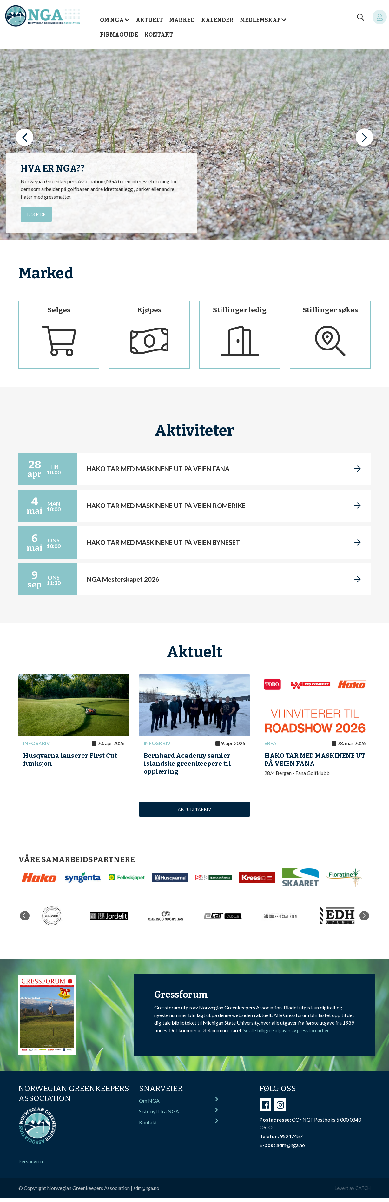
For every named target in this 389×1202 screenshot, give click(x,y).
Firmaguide (119, 34)
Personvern (30, 1165)
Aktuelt (149, 20)
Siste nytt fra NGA (178, 1116)
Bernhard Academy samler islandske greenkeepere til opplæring (191, 766)
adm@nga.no (147, 1192)
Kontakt (158, 34)
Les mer (37, 214)
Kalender (217, 20)
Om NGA (112, 20)
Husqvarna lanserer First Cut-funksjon (67, 761)
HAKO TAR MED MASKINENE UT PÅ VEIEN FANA (313, 761)
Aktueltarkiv (194, 813)
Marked (182, 20)
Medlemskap (260, 20)
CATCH (362, 1192)
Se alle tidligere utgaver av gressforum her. (289, 1034)
